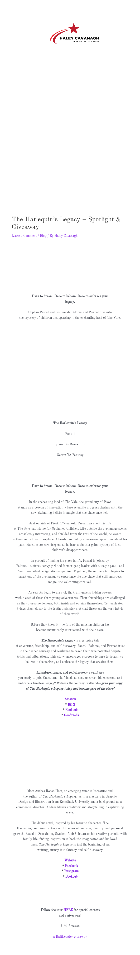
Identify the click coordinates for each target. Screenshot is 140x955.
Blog (43, 228)
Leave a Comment (24, 228)
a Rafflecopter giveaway (70, 929)
